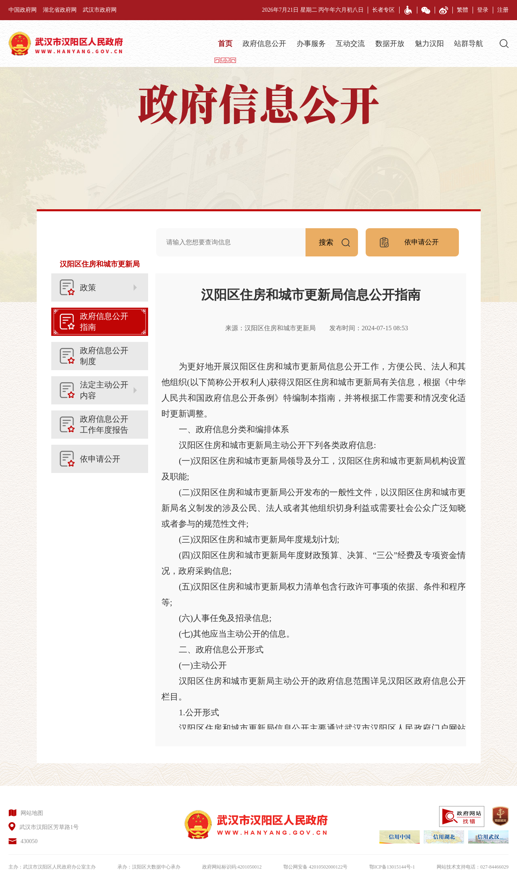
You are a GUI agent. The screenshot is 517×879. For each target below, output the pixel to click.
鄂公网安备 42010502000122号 (315, 867)
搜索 (338, 239)
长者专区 (383, 10)
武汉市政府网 (100, 10)
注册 (503, 10)
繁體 (462, 10)
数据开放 (389, 44)
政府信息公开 (264, 44)
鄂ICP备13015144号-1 (392, 867)
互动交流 (350, 44)
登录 (482, 10)
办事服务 (311, 44)
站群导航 (468, 44)
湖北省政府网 (60, 10)
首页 (225, 44)
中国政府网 (22, 10)
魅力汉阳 (429, 44)
